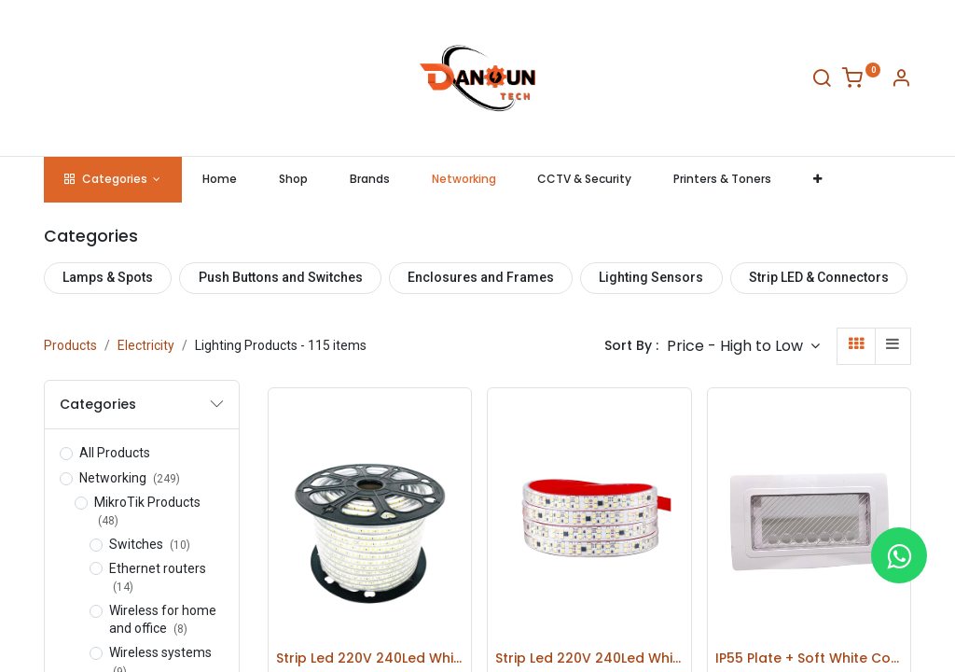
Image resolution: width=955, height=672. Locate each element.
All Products (114, 452)
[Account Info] (901, 81)
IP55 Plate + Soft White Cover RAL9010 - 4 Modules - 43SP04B (809, 658)
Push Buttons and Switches (281, 277)
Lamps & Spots (107, 277)
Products (70, 345)
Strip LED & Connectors (819, 277)
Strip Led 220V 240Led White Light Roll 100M (370, 658)
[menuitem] (220, 180)
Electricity (146, 345)
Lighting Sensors (651, 277)
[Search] (821, 81)
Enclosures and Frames (481, 277)
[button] (818, 180)
